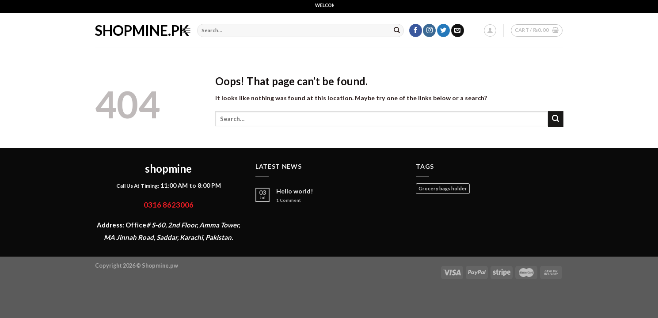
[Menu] (186, 30)
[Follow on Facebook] (415, 30)
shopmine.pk (131, 30)
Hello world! (294, 191)
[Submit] (396, 30)
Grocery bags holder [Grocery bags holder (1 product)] (442, 188)
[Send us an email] (457, 30)
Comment (288, 200)
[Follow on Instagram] (429, 30)
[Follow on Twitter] (443, 30)
